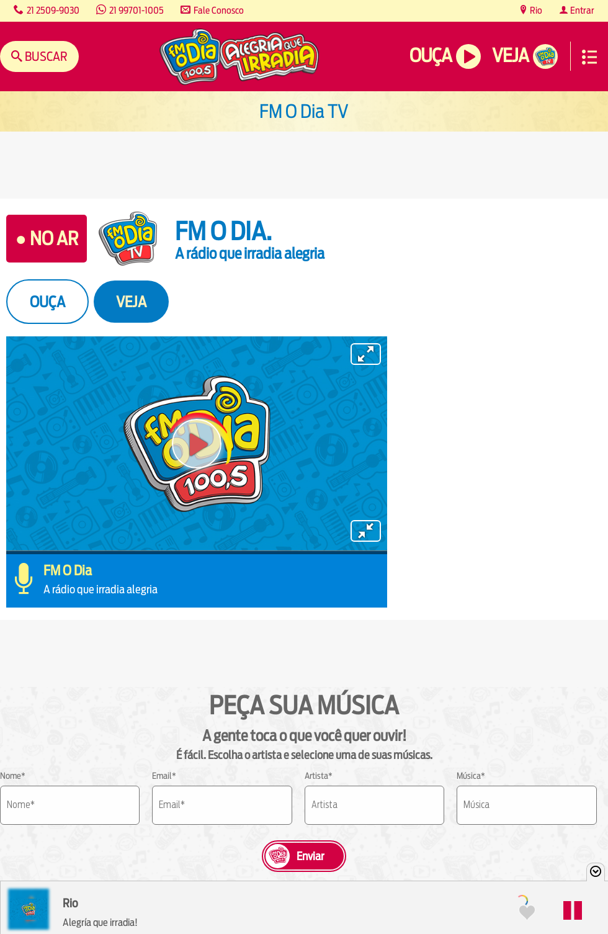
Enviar (310, 856)
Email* (164, 776)
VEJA (131, 301)
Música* (471, 776)
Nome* (12, 776)
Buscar (45, 56)
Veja (510, 55)
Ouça (430, 55)
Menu (589, 57)
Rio (535, 10)
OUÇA (47, 301)
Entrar (581, 10)
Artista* (319, 776)
